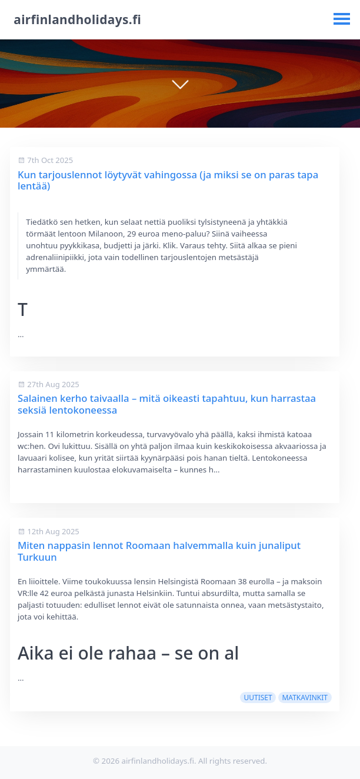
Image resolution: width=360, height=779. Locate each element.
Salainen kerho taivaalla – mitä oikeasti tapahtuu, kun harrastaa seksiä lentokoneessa (167, 404)
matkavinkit (305, 698)
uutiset (258, 698)
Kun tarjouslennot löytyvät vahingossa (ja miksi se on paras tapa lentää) (168, 180)
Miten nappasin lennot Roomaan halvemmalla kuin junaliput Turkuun (159, 551)
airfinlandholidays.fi (77, 19)
